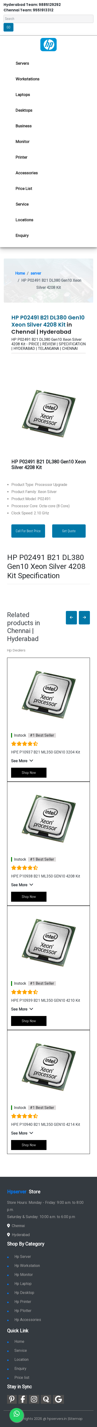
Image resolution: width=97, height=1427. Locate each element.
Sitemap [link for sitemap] (76, 1418)
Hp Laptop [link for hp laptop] (19, 1283)
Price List (24, 188)
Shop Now (29, 772)
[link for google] (58, 1399)
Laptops (23, 94)
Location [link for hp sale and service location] (18, 1359)
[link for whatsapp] (16, 1415)
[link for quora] (46, 1399)
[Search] (48, 19)
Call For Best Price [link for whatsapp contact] (28, 531)
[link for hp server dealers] (48, 44)
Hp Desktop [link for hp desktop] (20, 1292)
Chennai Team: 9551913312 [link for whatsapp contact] (28, 10)
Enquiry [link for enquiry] (16, 1368)
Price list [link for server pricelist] (18, 1377)
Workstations (27, 79)
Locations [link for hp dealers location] (24, 219)
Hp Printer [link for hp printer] (19, 1301)
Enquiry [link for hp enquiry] (22, 235)
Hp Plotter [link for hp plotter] (19, 1310)
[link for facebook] (22, 1399)
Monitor (23, 141)
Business (24, 126)
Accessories (27, 173)
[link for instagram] (34, 1399)
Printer (21, 157)
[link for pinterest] (12, 1399)
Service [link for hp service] (22, 204)
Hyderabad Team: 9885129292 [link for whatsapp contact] (32, 4)
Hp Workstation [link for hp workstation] (23, 1265)
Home (20, 273)
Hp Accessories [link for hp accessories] (24, 1319)
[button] (71, 617)
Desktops (24, 110)
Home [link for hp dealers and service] (15, 1341)
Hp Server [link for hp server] (19, 1256)
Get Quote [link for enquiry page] (69, 531)
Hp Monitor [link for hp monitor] (20, 1274)
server (35, 273)
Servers (22, 63)
